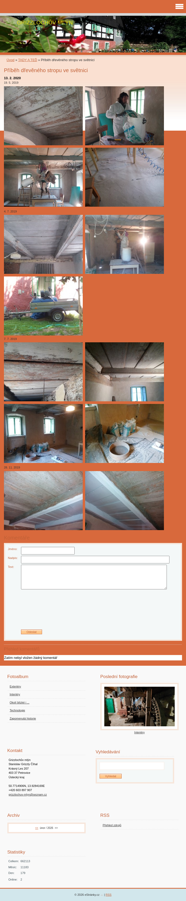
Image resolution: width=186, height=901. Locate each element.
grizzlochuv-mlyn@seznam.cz (28, 794)
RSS (109, 894)
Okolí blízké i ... (19, 702)
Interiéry (15, 694)
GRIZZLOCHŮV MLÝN (45, 22)
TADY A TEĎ (27, 60)
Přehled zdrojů (112, 825)
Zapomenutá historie (23, 718)
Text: (11, 566)
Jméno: (12, 549)
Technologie (17, 710)
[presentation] (93, 611)
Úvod (10, 60)
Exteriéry (15, 686)
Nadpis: (13, 557)
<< (36, 828)
